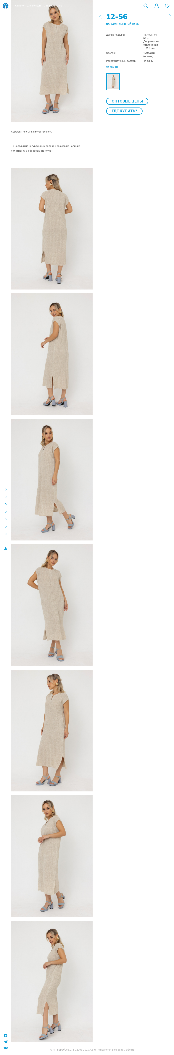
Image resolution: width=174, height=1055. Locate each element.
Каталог (20, 5)
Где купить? (124, 111)
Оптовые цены (127, 101)
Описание (112, 66)
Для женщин (34, 5)
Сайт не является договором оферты (112, 1049)
